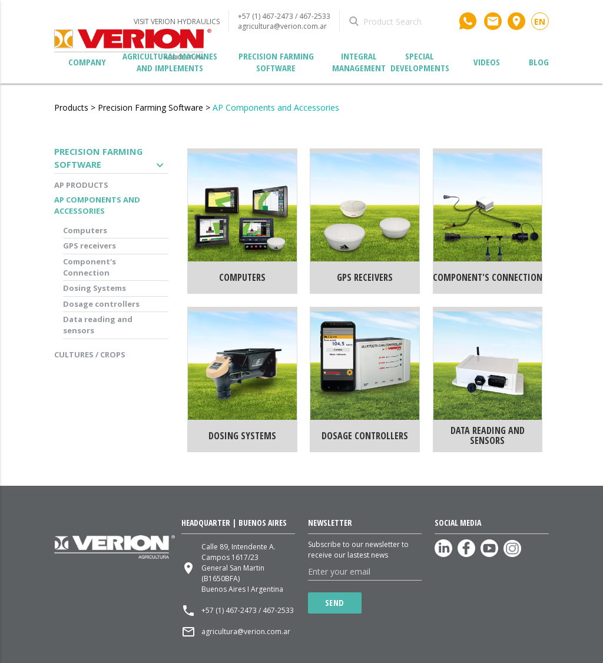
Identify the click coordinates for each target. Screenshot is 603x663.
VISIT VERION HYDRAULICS (177, 21)
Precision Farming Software (276, 62)
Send (334, 602)
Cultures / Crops (89, 354)
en (539, 21)
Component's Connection (89, 267)
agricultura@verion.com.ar (282, 26)
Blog (539, 62)
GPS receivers (89, 245)
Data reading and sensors (97, 325)
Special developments (419, 62)
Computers (85, 230)
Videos (486, 62)
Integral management (359, 62)
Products (71, 107)
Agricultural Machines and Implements (169, 62)
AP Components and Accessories (276, 107)
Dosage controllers (101, 304)
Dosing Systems (94, 288)
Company (87, 62)
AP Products (81, 185)
